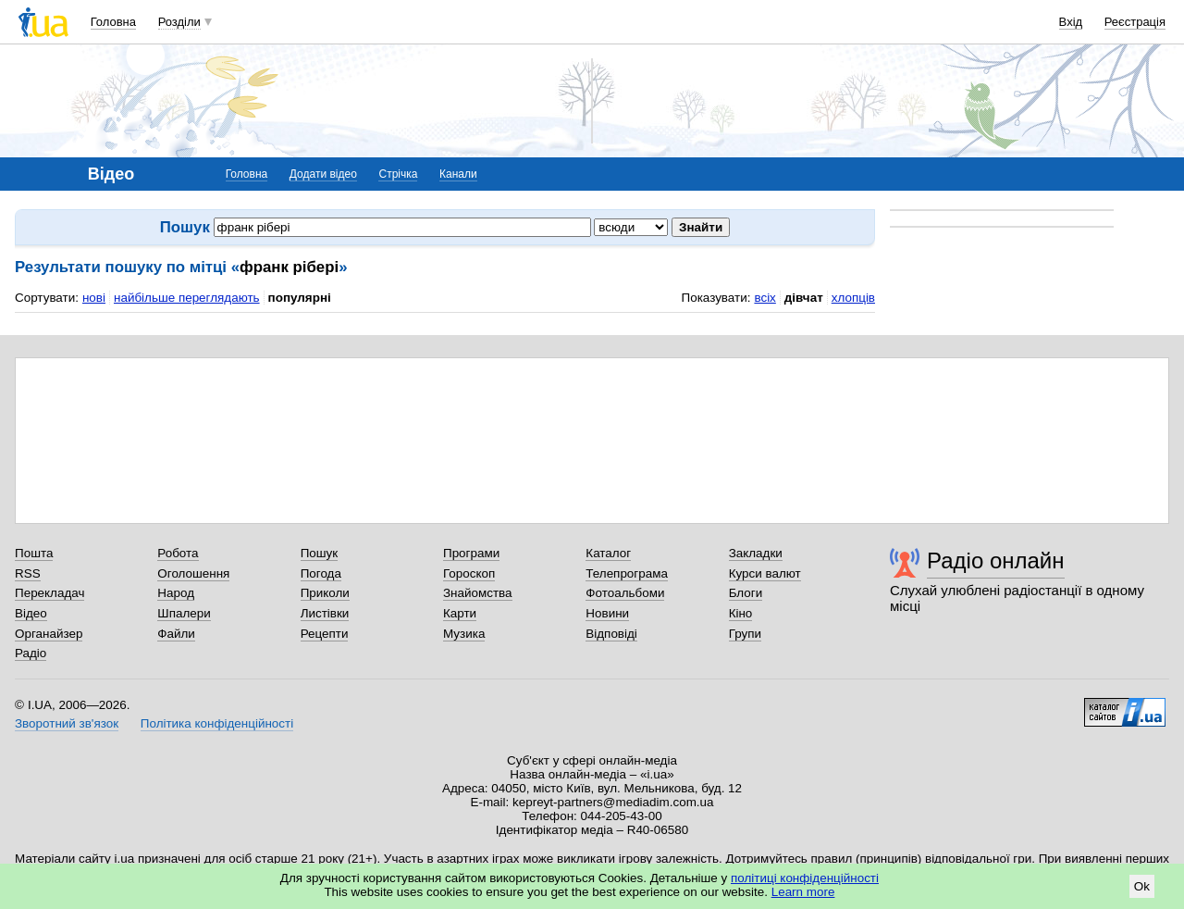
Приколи (325, 593)
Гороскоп (469, 573)
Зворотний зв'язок (66, 723)
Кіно (741, 613)
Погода (321, 573)
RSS (28, 573)
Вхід (1071, 22)
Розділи (179, 22)
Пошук (320, 553)
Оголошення (193, 573)
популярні (299, 298)
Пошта (34, 553)
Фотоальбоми (625, 593)
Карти (459, 613)
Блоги (746, 593)
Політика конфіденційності (217, 723)
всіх (764, 298)
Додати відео (323, 174)
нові (93, 298)
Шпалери (183, 613)
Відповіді (611, 634)
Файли (176, 634)
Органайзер (48, 634)
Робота (177, 553)
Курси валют (765, 573)
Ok (1142, 886)
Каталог (608, 553)
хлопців (853, 298)
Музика (464, 634)
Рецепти (325, 634)
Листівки (325, 613)
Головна (113, 22)
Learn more (803, 892)
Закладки (756, 553)
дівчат (803, 298)
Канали (458, 174)
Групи (745, 634)
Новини (607, 613)
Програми (471, 553)
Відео (31, 613)
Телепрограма (627, 573)
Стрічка (397, 174)
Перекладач (49, 593)
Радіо (30, 653)
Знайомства (477, 593)
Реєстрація (1135, 22)
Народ (175, 593)
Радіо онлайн (996, 560)
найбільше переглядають (187, 298)
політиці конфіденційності (805, 878)
